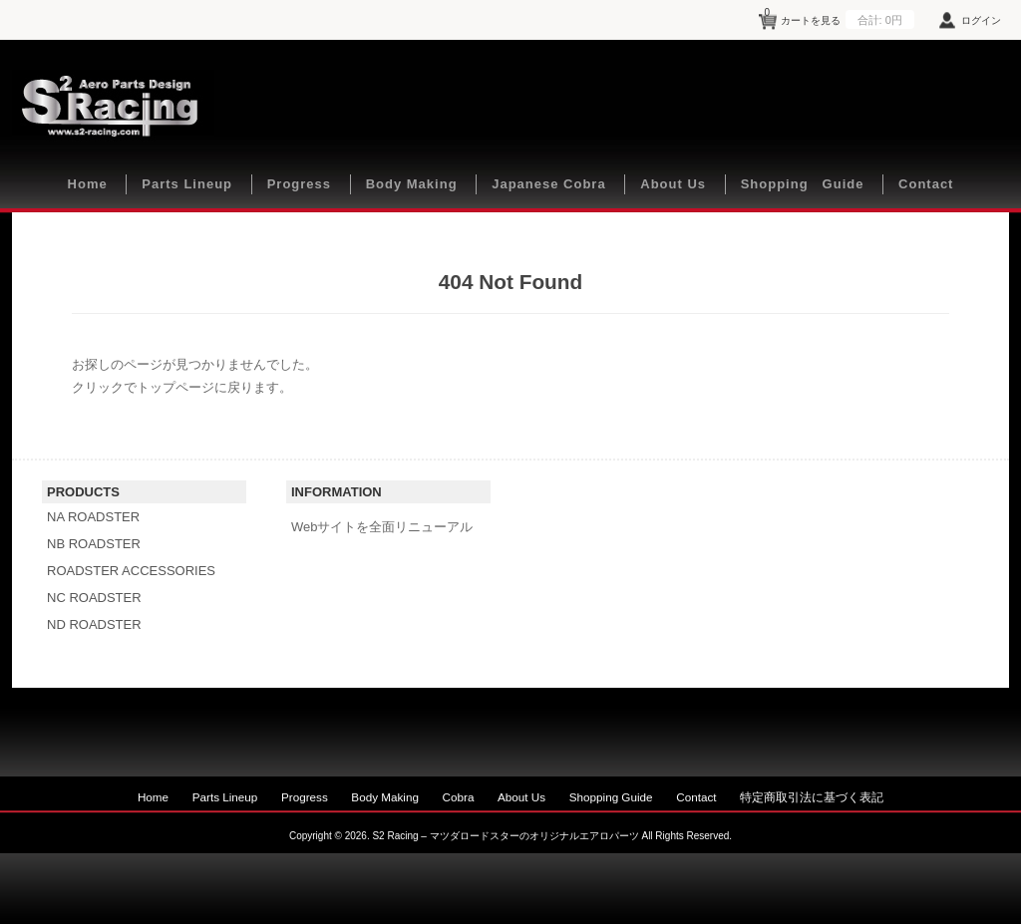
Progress (299, 183)
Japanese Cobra (548, 183)
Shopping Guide (802, 183)
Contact (925, 183)
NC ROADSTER (94, 597)
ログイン (981, 20)
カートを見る (839, 17)
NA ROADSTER (93, 516)
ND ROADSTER (94, 624)
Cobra (459, 796)
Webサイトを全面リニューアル (382, 526)
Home (88, 183)
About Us (673, 183)
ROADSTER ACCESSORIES (131, 570)
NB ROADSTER (94, 543)
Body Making (412, 183)
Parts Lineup (187, 183)
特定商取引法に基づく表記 (811, 796)
